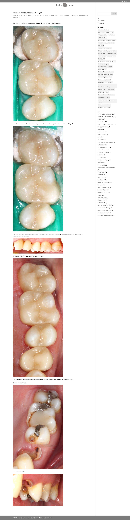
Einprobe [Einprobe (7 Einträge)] (108, 43)
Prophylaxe (101, 180)
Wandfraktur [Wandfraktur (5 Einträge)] (111, 95)
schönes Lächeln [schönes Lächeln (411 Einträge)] (102, 89)
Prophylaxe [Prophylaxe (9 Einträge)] (109, 82)
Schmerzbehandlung (103, 187)
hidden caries (101, 132)
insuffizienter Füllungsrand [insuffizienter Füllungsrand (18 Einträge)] (104, 61)
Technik (100, 195)
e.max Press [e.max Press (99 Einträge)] (101, 43)
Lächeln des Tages (103, 160)
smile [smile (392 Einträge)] (99, 92)
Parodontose (101, 174)
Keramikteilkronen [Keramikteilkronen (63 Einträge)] (102, 71)
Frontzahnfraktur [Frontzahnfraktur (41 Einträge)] (102, 53)
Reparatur (100, 185)
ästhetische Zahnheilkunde (63, 15)
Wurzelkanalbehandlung (104, 205)
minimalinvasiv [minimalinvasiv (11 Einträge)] (101, 82)
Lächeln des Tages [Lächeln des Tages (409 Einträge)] (102, 79)
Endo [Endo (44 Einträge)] (113, 43)
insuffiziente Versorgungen (105, 142)
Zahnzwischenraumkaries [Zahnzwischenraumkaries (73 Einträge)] (104, 104)
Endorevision (101, 122)
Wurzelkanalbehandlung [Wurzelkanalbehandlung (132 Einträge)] (104, 97)
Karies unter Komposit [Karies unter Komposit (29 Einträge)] (103, 64)
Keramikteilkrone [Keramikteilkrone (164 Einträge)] (102, 69)
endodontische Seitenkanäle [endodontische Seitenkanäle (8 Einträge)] (104, 48)
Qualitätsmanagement (104, 182)
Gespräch (100, 129)
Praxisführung (102, 177)
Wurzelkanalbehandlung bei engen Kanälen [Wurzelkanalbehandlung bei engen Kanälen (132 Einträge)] (106, 101)
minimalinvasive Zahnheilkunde (106, 167)
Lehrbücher (101, 162)
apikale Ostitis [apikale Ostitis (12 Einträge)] (111, 35)
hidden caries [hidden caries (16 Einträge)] (112, 56)
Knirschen (100, 155)
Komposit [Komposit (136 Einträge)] (100, 74)
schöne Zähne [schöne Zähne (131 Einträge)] (111, 89)
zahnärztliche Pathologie (104, 210)
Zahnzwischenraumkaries (105, 215)
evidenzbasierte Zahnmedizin (106, 124)
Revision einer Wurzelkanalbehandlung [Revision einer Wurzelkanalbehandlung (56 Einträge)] (104, 86)
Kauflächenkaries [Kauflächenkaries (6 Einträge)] (102, 66)
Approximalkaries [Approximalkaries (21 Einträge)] (102, 37)
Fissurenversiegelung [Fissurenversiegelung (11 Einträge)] (111, 50)
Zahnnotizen (65, 5)
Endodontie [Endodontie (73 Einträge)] (101, 45)
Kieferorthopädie (102, 150)
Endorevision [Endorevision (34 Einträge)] (101, 50)
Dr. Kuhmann (101, 20)
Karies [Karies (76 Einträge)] (113, 61)
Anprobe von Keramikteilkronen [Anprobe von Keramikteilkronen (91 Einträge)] (105, 32)
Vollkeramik (16, 17)
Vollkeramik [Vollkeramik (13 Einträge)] (105, 92)
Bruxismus (101, 119)
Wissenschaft (101, 202)
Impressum (124, 1)
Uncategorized (102, 197)
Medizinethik (101, 165)
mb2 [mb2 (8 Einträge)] (110, 79)
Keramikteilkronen (82, 15)
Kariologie (74, 15)
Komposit (100, 157)
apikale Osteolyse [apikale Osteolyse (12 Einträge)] (102, 35)
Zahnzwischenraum (103, 213)
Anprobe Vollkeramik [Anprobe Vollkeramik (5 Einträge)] (103, 29)
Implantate (101, 139)
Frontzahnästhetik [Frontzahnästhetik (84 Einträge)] (112, 53)
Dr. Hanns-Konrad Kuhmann (23, 15)
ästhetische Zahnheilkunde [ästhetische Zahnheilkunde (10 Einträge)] (104, 107)
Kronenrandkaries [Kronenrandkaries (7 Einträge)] (108, 74)
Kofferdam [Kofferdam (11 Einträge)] (111, 71)
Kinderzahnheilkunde (104, 152)
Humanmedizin (102, 134)
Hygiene (100, 137)
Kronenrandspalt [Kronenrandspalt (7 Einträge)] (102, 77)
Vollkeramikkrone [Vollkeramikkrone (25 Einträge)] (102, 95)
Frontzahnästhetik (103, 127)
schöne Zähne (102, 190)
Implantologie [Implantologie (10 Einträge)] (101, 58)
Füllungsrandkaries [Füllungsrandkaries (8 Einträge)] (102, 56)
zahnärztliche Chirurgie (104, 208)
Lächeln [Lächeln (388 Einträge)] (109, 77)
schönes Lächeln (102, 192)
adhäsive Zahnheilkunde (48, 15)
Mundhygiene (101, 172)
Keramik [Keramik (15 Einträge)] (110, 66)
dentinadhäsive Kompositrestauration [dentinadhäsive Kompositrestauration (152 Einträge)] (107, 40)
